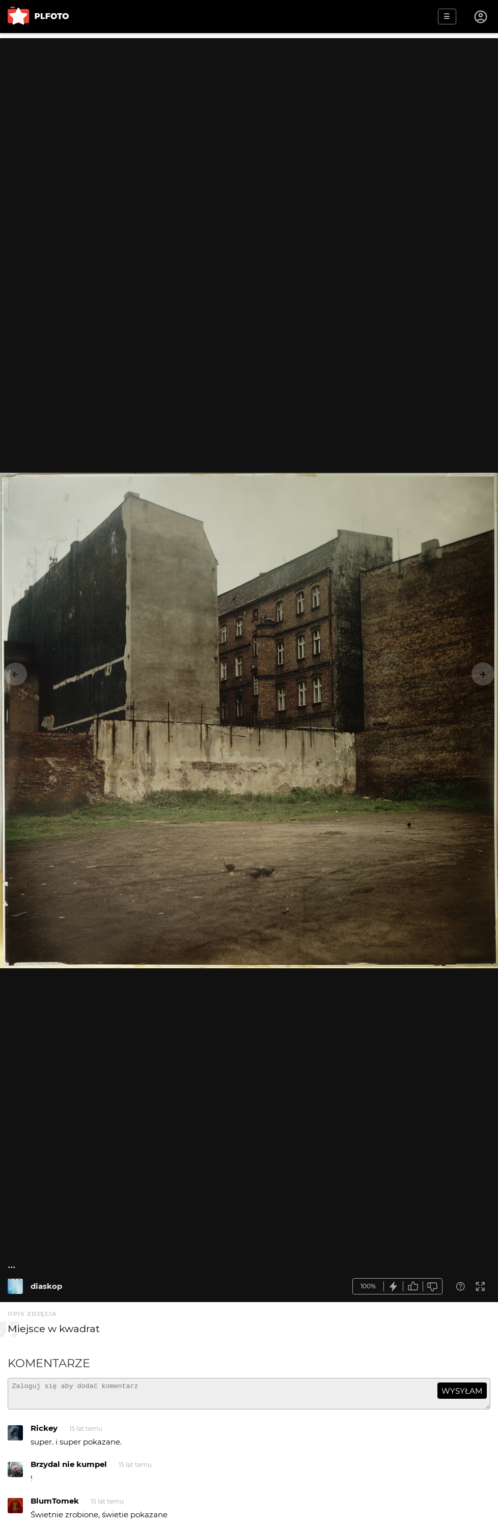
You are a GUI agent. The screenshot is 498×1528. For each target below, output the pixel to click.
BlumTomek (55, 1505)
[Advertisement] (249, 109)
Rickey (44, 1432)
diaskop (46, 1286)
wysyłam (461, 1391)
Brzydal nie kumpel (69, 1469)
